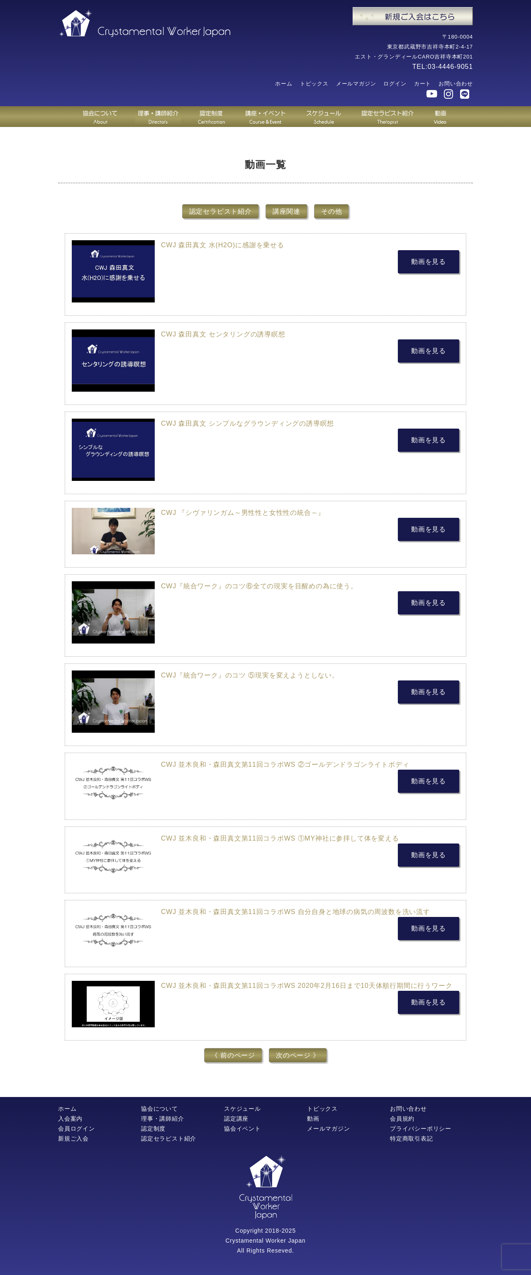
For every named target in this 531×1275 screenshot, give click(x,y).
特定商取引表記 (411, 1138)
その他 (331, 211)
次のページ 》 (298, 1055)
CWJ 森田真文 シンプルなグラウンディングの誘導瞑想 (247, 423)
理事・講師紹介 (162, 1118)
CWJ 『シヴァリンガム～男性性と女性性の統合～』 (243, 512)
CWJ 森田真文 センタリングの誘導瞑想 (223, 334)
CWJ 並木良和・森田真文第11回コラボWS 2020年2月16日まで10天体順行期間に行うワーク (306, 985)
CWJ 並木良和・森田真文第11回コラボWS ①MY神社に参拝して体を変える (280, 838)
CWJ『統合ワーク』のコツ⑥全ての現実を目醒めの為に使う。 (259, 586)
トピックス (314, 83)
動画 (313, 1118)
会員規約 (402, 1118)
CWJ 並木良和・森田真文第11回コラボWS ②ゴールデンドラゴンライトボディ (285, 764)
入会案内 (70, 1118)
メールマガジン (356, 83)
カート (422, 83)
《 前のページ (233, 1055)
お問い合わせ (455, 83)
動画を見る (428, 261)
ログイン (394, 83)
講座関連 (286, 211)
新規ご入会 (73, 1138)
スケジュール (242, 1108)
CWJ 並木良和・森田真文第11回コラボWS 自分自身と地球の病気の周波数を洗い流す (295, 911)
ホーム (283, 83)
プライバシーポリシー (420, 1128)
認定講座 (236, 1118)
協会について (159, 1108)
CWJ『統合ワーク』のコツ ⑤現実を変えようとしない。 (250, 675)
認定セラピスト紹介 (220, 211)
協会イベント (242, 1128)
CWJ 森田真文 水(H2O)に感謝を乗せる (222, 245)
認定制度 (153, 1128)
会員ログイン (76, 1128)
